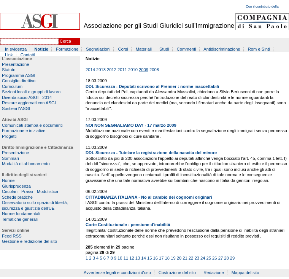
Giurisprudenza (16, 186)
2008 (154, 69)
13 (137, 258)
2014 (90, 69)
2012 (111, 69)
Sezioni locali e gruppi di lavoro (31, 91)
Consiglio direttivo (18, 80)
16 (155, 258)
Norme (8, 180)
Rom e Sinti (259, 49)
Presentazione (15, 64)
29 (232, 258)
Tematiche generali (20, 219)
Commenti (186, 49)
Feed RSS (12, 236)
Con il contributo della (262, 6)
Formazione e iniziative (23, 130)
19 (173, 258)
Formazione (67, 49)
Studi (164, 49)
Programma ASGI (18, 75)
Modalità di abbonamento (26, 163)
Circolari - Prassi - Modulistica (30, 191)
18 (167, 258)
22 (191, 258)
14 (143, 258)
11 (126, 258)
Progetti (9, 136)
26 (214, 258)
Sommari (10, 158)
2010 (133, 69)
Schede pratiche (17, 197)
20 (179, 258)
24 (202, 258)
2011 (122, 69)
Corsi (123, 49)
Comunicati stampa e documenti (32, 125)
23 (196, 258)
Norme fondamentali (21, 213)
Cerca (65, 41)
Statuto (8, 69)
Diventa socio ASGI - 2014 (27, 97)
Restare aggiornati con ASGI (29, 102)
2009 (143, 69)
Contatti (28, 55)
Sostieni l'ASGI (16, 108)
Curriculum (12, 86)
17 (161, 258)
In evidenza (16, 49)
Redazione (213, 272)
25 (208, 258)
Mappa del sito (245, 272)
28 (226, 258)
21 (185, 258)
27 (220, 258)
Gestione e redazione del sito (29, 241)
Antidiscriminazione (221, 49)
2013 (101, 69)
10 (120, 258)
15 (149, 258)
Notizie (41, 49)
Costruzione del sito (177, 272)
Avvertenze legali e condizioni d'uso (117, 272)
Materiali (144, 49)
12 (131, 258)
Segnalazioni (98, 49)
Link (9, 55)
